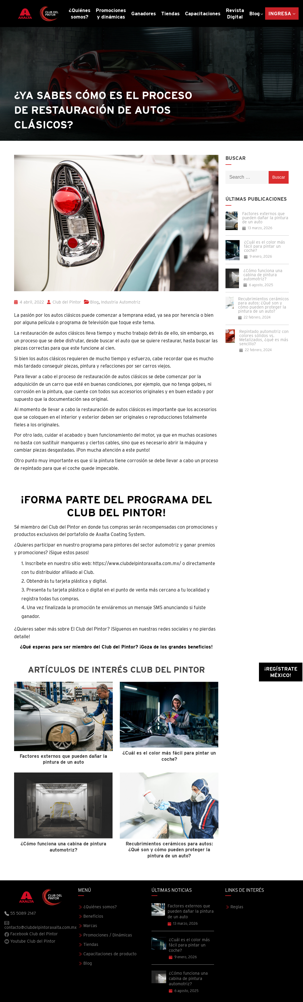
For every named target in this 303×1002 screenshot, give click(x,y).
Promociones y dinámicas (111, 13)
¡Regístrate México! (280, 672)
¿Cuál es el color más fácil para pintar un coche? (264, 246)
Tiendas (170, 13)
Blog (254, 13)
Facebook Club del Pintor (31, 933)
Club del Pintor (64, 302)
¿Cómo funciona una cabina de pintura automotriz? (262, 274)
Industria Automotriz (120, 302)
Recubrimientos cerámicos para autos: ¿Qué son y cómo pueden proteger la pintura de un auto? (263, 305)
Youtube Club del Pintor (29, 941)
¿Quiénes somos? (79, 13)
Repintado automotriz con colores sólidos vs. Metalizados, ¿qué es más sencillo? (264, 337)
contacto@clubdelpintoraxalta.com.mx (40, 925)
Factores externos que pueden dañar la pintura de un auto (265, 217)
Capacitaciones (202, 13)
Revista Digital (235, 13)
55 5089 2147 (20, 913)
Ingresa (279, 13)
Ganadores (143, 13)
